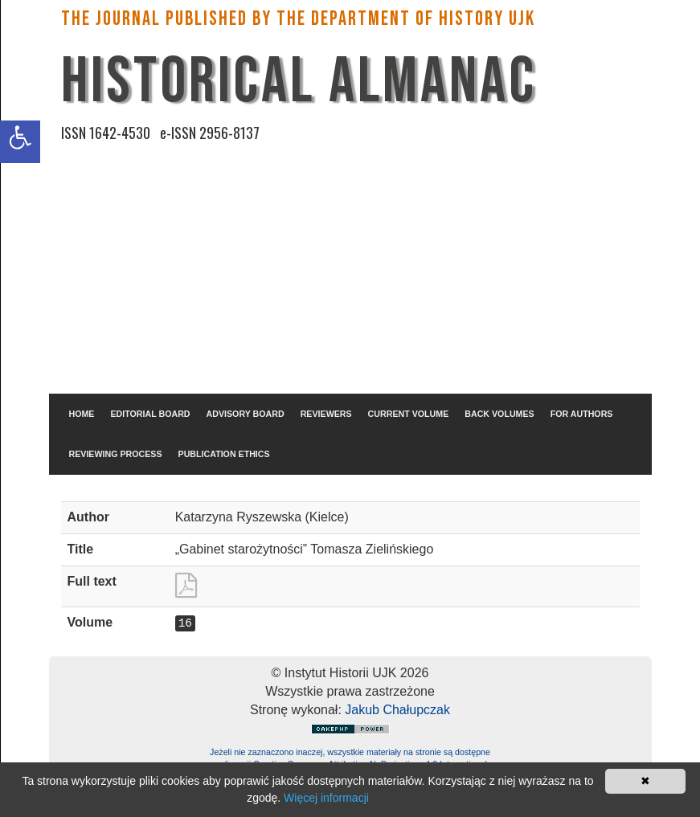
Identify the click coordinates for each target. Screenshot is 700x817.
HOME (82, 414)
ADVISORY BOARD (246, 414)
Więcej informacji (326, 797)
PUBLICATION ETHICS (224, 454)
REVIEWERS (326, 414)
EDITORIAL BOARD (150, 414)
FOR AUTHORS (582, 414)
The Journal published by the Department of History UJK (298, 18)
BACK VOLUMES (499, 414)
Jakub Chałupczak (397, 710)
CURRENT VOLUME (408, 414)
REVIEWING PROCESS (115, 454)
